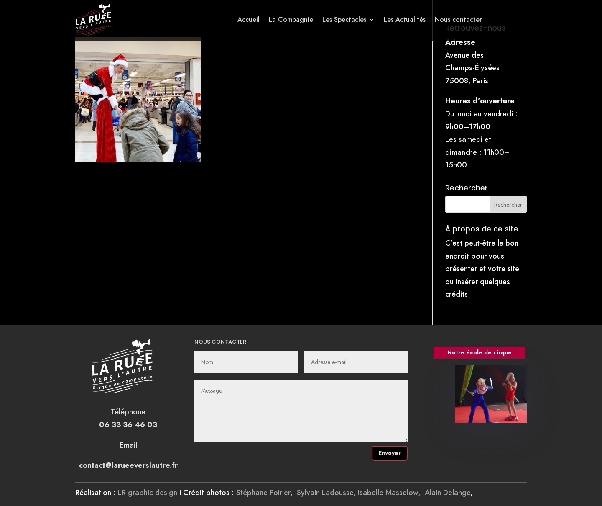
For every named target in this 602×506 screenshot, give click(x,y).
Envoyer (389, 453)
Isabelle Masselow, (391, 492)
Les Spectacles (344, 19)
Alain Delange (447, 492)
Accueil (248, 19)
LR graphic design (147, 492)
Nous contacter (458, 19)
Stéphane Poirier (263, 492)
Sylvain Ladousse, (327, 492)
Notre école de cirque (479, 352)
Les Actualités (405, 19)
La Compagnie (291, 19)
